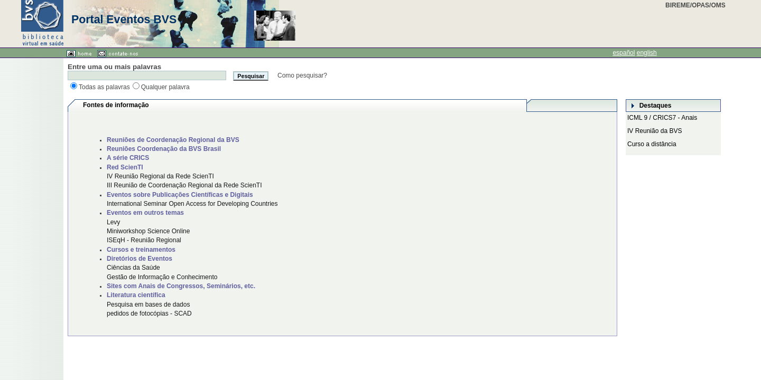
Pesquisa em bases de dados (148, 304)
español (623, 52)
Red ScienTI (125, 167)
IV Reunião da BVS (654, 131)
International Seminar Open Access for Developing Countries (192, 203)
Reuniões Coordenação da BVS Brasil (164, 149)
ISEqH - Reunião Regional (144, 240)
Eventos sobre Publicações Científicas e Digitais (180, 194)
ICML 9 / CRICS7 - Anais (662, 117)
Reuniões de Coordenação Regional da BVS (173, 140)
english (647, 52)
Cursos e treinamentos (141, 249)
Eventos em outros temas (145, 212)
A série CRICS (128, 158)
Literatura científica (136, 295)
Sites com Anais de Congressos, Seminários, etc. (181, 286)
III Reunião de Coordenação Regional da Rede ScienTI (184, 185)
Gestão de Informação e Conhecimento (162, 277)
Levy (113, 222)
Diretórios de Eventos (139, 258)
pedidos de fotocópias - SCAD (149, 313)
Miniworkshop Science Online (148, 231)
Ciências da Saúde (133, 267)
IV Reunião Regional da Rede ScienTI (160, 176)
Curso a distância (651, 144)
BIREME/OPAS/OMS (695, 5)
